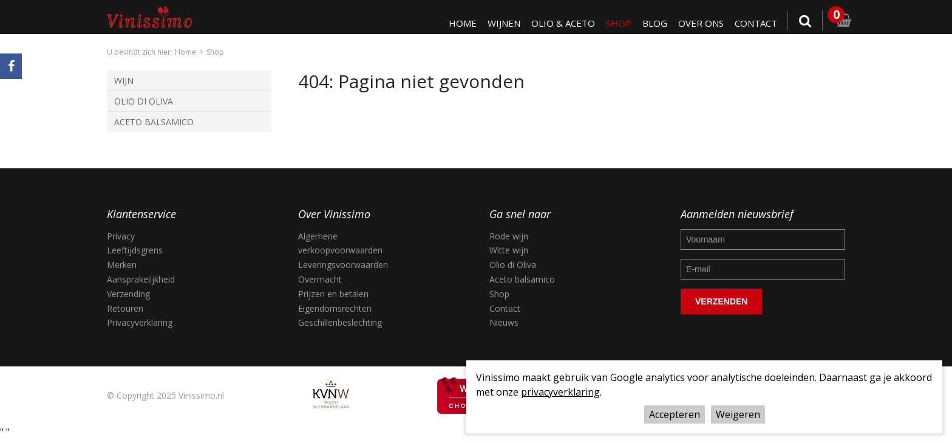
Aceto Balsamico (154, 122)
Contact (755, 23)
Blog (652, 23)
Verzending (128, 294)
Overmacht (320, 279)
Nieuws (503, 322)
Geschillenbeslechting (340, 322)
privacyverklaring (560, 392)
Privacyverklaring (139, 322)
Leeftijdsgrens (135, 250)
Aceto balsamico (522, 279)
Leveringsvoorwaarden (343, 264)
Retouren (125, 308)
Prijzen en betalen (333, 294)
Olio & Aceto (560, 23)
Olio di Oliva (143, 101)
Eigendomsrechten (335, 308)
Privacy (121, 236)
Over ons (699, 23)
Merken (122, 264)
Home (457, 23)
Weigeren (738, 414)
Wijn (124, 80)
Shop (616, 23)
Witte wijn (508, 250)
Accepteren (674, 414)
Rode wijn (508, 236)
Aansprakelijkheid (141, 279)
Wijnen (500, 23)
